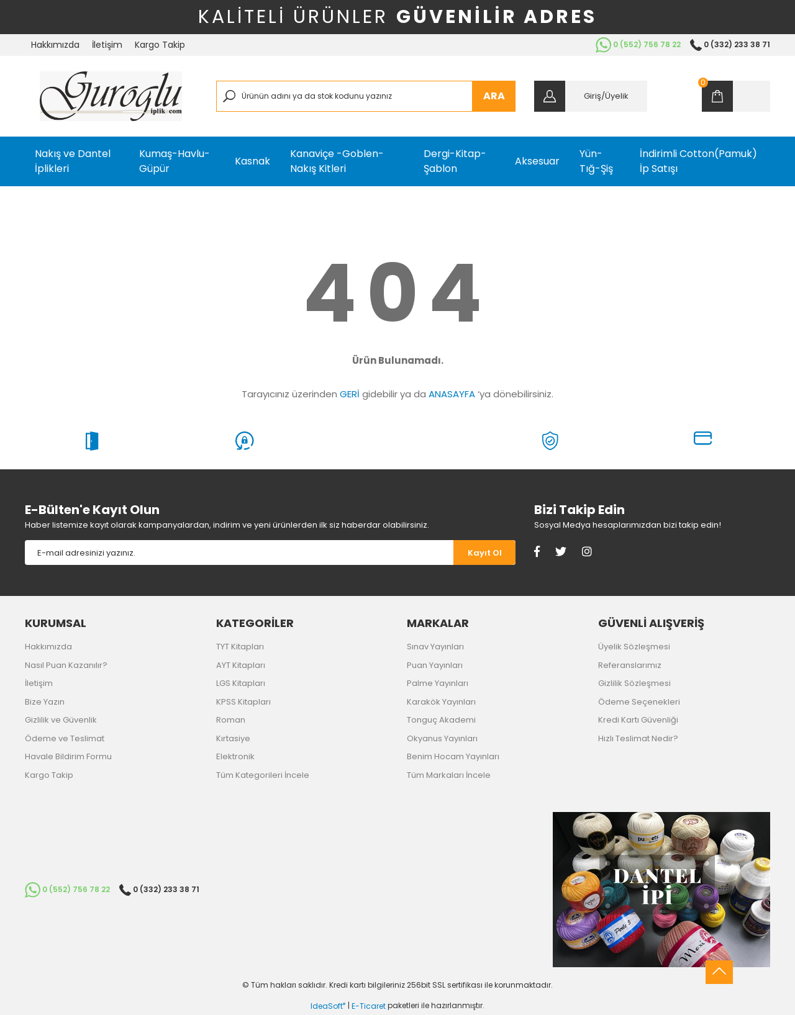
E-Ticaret (369, 1006)
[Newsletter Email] (239, 552)
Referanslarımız (629, 665)
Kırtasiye (233, 738)
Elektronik (235, 756)
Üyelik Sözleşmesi (634, 646)
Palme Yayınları (437, 683)
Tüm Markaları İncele (449, 775)
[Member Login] (590, 96)
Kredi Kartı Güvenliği (638, 720)
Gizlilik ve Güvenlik (61, 720)
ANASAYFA (452, 393)
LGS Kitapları (240, 683)
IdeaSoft (328, 1006)
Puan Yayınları (435, 665)
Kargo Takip (160, 44)
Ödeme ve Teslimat (64, 738)
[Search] (366, 96)
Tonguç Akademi (441, 720)
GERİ (350, 393)
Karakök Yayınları (441, 702)
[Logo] (111, 96)
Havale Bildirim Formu (68, 756)
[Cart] (736, 96)
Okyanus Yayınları (442, 738)
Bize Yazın (45, 702)
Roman (230, 720)
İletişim (107, 44)
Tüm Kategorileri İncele (262, 775)
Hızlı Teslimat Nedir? (638, 738)
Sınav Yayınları (435, 646)
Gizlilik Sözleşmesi (634, 683)
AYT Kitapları (240, 665)
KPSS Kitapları (243, 702)
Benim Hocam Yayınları (453, 756)
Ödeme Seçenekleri (639, 702)
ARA (494, 96)
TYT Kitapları (240, 646)
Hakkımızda (55, 44)
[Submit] (484, 552)
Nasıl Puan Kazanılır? (66, 665)
